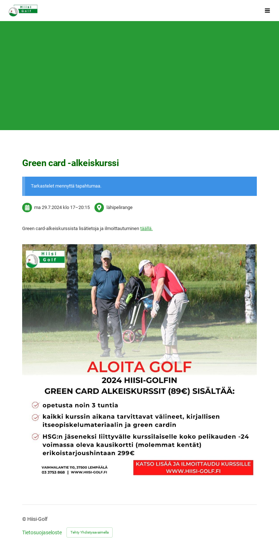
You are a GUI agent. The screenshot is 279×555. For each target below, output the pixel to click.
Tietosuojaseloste (42, 532)
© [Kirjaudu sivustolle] (24, 519)
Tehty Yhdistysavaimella (89, 532)
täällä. (146, 228)
